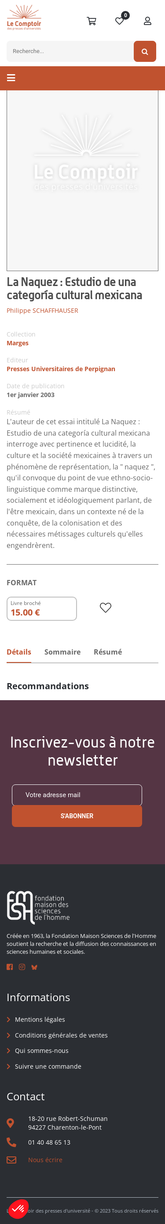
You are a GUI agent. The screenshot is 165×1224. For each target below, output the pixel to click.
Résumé (108, 652)
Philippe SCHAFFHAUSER (42, 310)
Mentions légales (40, 1019)
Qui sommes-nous (42, 1050)
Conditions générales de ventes (61, 1035)
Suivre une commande (48, 1066)
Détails (19, 652)
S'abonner (77, 816)
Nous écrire (45, 1160)
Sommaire (62, 652)
